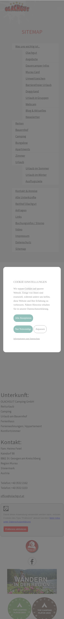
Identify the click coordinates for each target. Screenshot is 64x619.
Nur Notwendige (23, 329)
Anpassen (40, 329)
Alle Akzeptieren (23, 318)
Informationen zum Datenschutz (26, 338)
